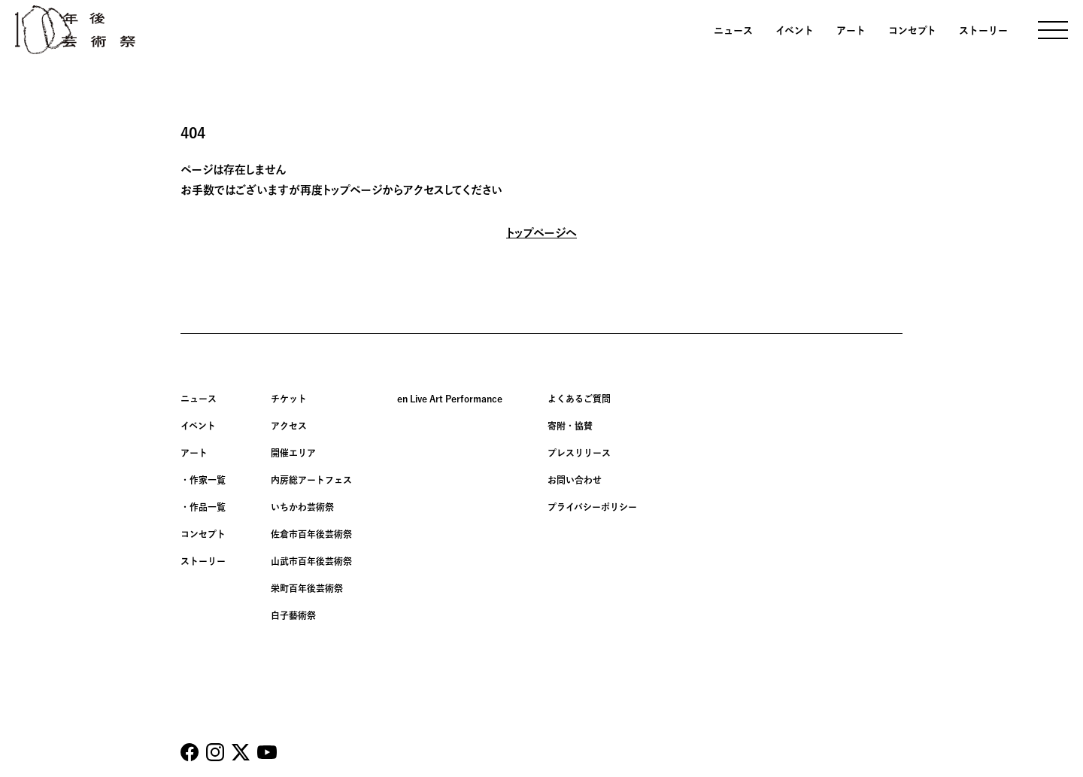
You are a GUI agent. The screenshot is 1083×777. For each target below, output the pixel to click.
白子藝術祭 (293, 615)
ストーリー (983, 30)
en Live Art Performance (449, 398)
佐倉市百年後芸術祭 (311, 534)
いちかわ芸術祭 (302, 506)
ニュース (733, 30)
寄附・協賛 (570, 425)
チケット (289, 398)
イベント (794, 30)
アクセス (289, 425)
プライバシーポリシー (592, 506)
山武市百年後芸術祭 (311, 561)
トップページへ (541, 232)
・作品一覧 (203, 506)
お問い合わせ (575, 479)
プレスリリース (579, 452)
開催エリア (293, 452)
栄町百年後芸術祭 (307, 588)
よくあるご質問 (579, 398)
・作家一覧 (203, 479)
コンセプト (912, 30)
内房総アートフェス (311, 479)
